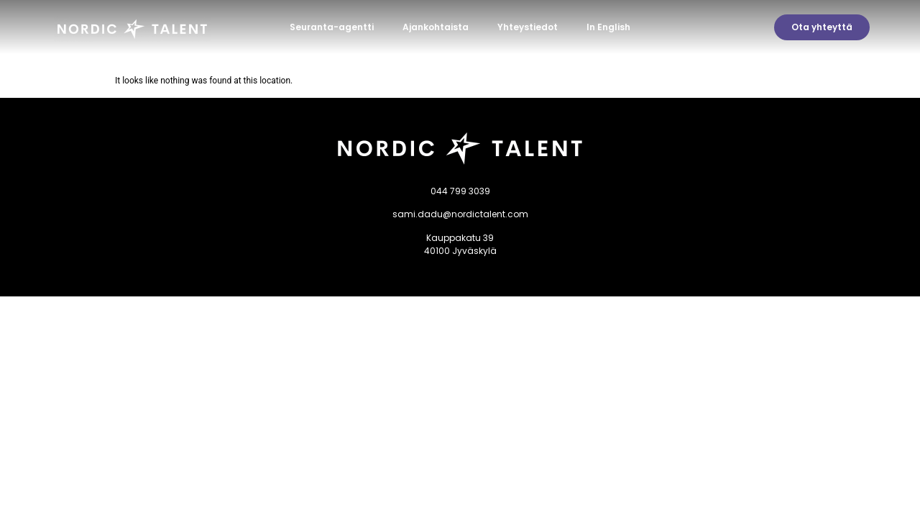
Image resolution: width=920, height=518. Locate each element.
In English (608, 27)
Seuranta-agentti (332, 27)
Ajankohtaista (435, 27)
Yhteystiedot (527, 27)
